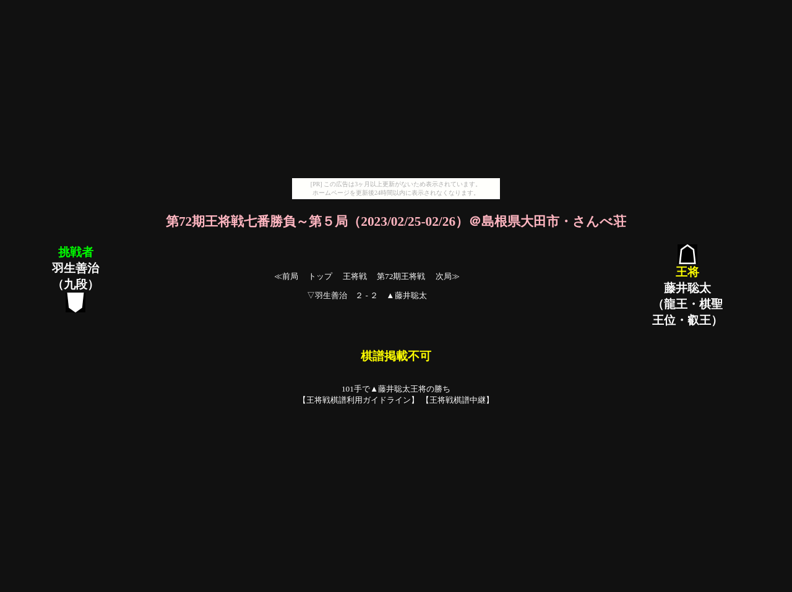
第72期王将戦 (401, 276)
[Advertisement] (396, 91)
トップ (320, 276)
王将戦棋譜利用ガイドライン (358, 400)
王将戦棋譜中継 (457, 400)
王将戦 (355, 276)
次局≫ (448, 276)
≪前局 (286, 276)
